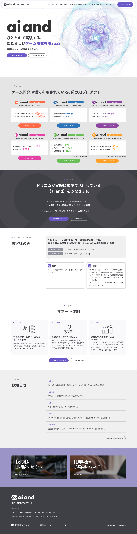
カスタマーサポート (95, 4)
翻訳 (65, 4)
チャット (81, 4)
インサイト (59, 4)
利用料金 (112, 4)
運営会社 (53, 517)
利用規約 (28, 517)
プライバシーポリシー (39, 517)
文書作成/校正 (72, 4)
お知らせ (106, 4)
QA (86, 4)
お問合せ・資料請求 (125, 4)
